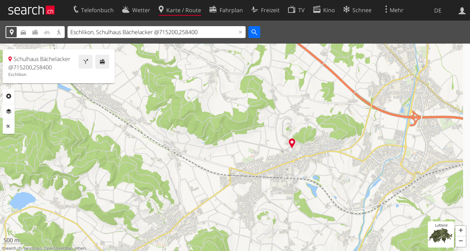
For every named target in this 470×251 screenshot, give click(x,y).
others (80, 248)
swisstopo (33, 248)
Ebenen (9, 111)
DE (437, 10)
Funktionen (9, 126)
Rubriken (9, 96)
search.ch (13, 248)
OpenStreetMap (58, 248)
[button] (460, 231)
